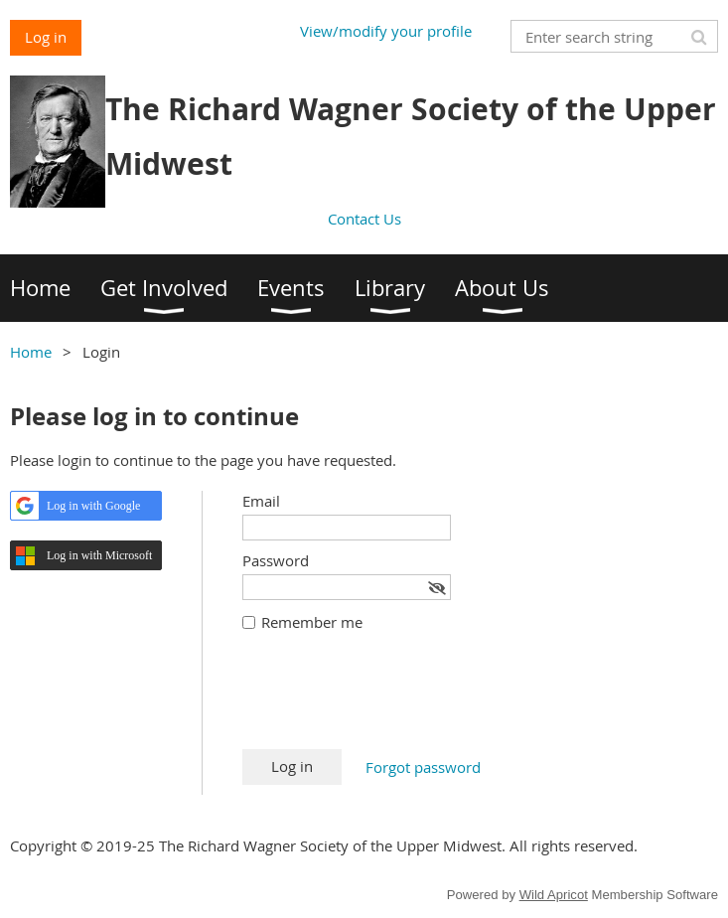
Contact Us (364, 219)
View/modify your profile (386, 31)
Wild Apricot (553, 894)
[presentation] (393, 700)
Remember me (312, 622)
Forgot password (423, 767)
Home (31, 352)
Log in (46, 37)
